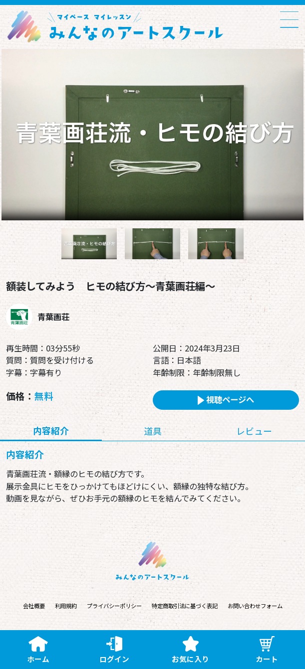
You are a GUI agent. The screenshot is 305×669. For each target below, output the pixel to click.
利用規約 (66, 606)
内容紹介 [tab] (51, 430)
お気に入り (190, 650)
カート (267, 650)
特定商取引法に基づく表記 (185, 606)
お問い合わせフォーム (255, 606)
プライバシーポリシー (114, 606)
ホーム (38, 650)
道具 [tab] (153, 430)
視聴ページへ (226, 399)
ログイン (114, 650)
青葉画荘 (53, 317)
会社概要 (34, 606)
